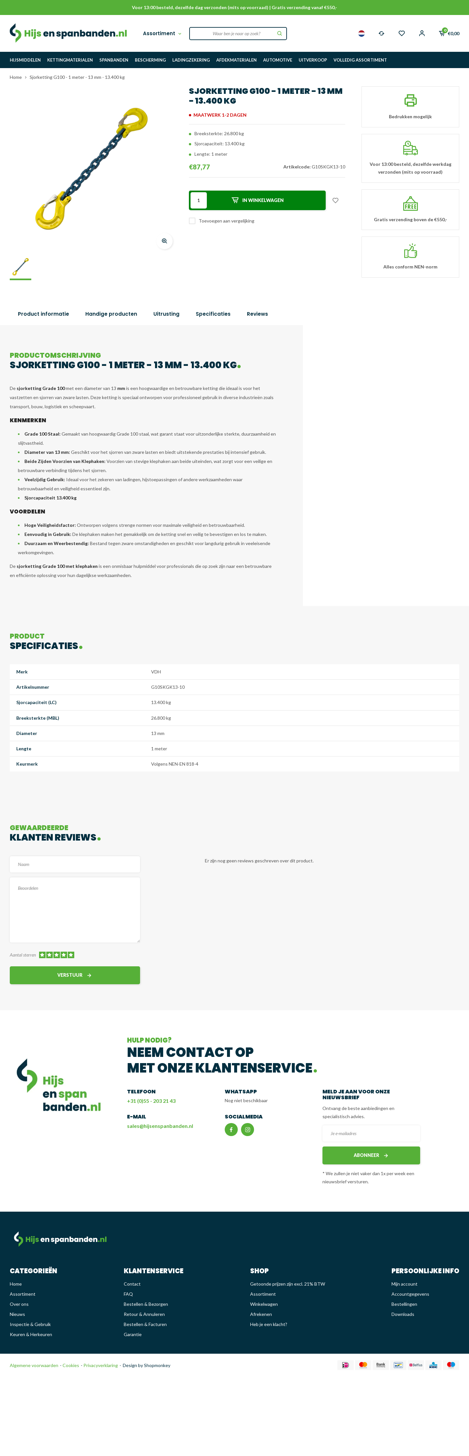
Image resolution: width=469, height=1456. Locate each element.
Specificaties (213, 313)
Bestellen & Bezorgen (146, 1304)
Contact (132, 1284)
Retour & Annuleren (144, 1314)
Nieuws (17, 1314)
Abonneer (371, 1155)
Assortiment (163, 33)
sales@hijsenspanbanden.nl (160, 1126)
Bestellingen (404, 1304)
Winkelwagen (264, 1304)
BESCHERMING (150, 60)
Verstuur (74, 975)
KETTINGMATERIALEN (70, 60)
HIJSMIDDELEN (25, 60)
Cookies (70, 1365)
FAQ (128, 1294)
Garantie (133, 1334)
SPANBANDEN (113, 60)
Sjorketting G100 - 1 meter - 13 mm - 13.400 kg (77, 77)
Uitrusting (166, 313)
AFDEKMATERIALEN (236, 60)
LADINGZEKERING (191, 60)
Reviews (257, 313)
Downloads (402, 1314)
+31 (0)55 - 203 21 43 (151, 1101)
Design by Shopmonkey (146, 1365)
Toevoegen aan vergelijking (226, 220)
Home (16, 77)
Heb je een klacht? (268, 1324)
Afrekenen (261, 1314)
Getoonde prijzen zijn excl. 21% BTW (287, 1284)
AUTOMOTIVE (277, 60)
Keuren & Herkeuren (31, 1334)
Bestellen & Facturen (145, 1324)
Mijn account (404, 1284)
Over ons (19, 1304)
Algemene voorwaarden (34, 1365)
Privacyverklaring (100, 1365)
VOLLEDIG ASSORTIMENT (360, 60)
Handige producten (111, 313)
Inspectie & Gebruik (30, 1324)
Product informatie (43, 313)
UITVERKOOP (313, 60)
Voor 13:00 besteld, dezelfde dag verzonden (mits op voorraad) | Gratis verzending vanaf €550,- (234, 7)
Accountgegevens (410, 1294)
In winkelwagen (257, 200)
